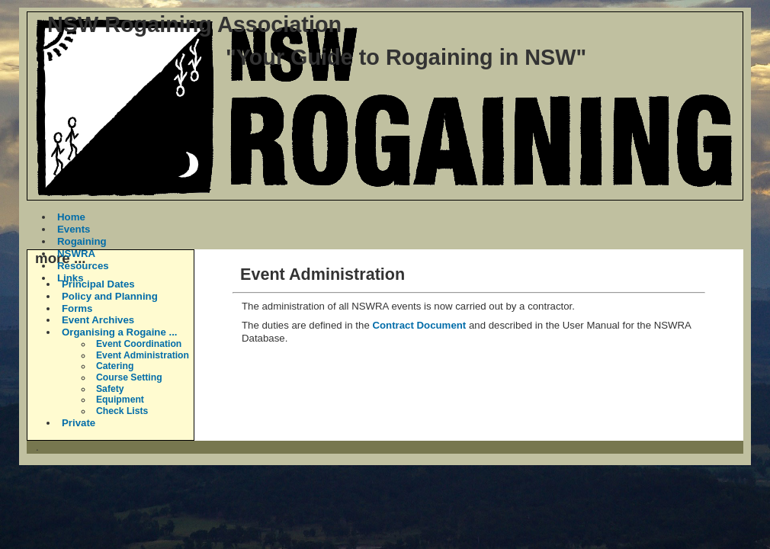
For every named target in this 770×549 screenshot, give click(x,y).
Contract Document (419, 325)
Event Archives (98, 320)
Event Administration (142, 355)
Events (73, 229)
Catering (114, 366)
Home (71, 217)
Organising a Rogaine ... (120, 332)
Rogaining (82, 241)
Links (70, 278)
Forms (77, 308)
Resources (83, 265)
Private (78, 423)
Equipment (120, 399)
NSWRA (76, 253)
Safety (110, 389)
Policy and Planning (110, 296)
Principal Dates (98, 284)
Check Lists (122, 411)
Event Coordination (138, 344)
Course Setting (129, 377)
